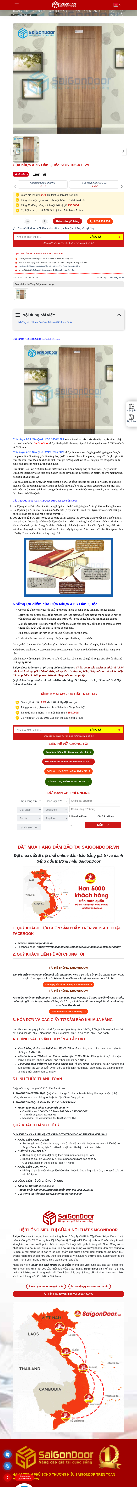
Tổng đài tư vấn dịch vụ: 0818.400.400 (68, 1294)
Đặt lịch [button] (131, 407)
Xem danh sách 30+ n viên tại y (68, 1011)
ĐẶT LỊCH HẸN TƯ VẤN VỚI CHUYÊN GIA (68, 771)
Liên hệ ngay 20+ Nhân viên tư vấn (89, 1286)
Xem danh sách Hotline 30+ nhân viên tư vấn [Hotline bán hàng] (68, 761)
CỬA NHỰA (38, 11)
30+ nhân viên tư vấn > (65, 270)
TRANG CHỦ (20, 11)
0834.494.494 (100, 221)
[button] (7, 1454)
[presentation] (13, 151)
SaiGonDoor (41, 443)
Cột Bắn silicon (104, 816)
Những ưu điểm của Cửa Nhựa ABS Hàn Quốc (45, 322)
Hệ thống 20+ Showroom (40, 270)
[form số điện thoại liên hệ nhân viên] (68, 228)
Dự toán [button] (131, 418)
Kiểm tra (103, 825)
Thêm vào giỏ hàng (67, 221)
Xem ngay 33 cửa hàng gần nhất (46, 1286)
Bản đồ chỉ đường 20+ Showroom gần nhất (68, 752)
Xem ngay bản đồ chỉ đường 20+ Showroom (68, 984)
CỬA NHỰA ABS (58, 11)
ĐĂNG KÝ (96, 236)
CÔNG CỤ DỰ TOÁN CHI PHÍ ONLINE (69, 781)
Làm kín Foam (78, 816)
